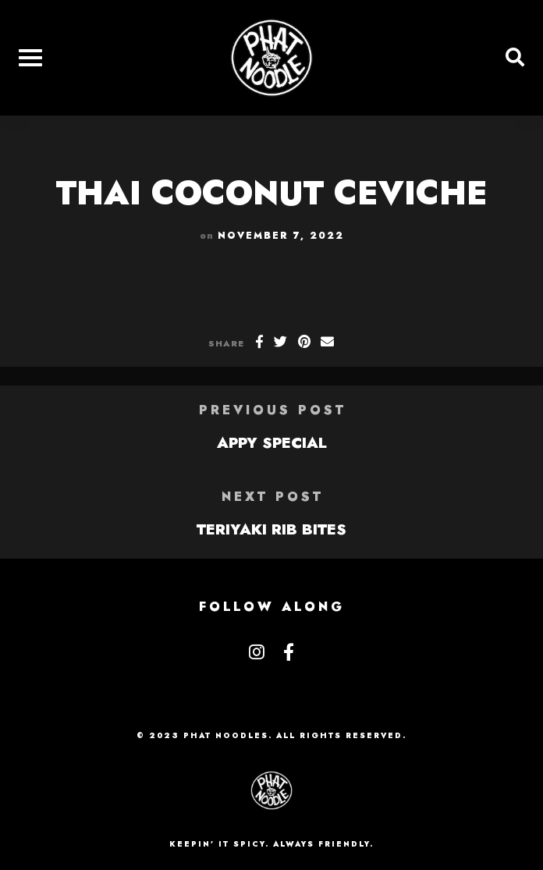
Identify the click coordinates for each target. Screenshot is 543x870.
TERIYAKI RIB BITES (271, 529)
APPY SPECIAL (272, 442)
